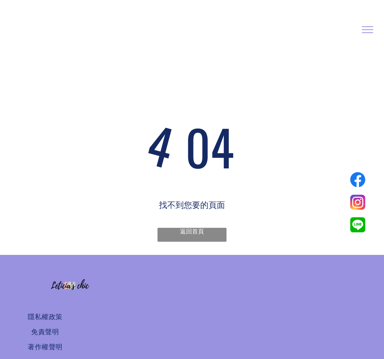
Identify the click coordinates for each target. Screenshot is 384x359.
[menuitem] (45, 316)
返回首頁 (192, 231)
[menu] (367, 29)
